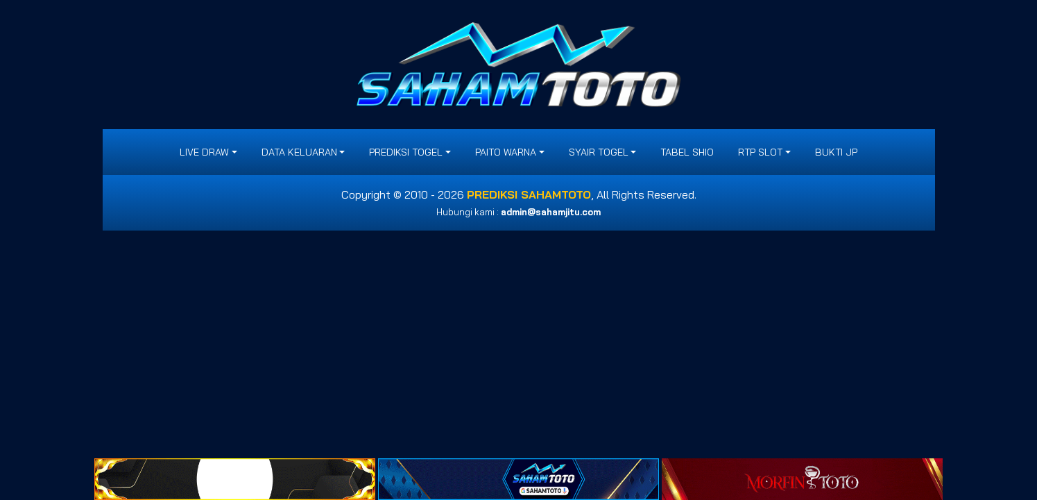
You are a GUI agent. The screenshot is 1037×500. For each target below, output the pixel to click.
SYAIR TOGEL (598, 152)
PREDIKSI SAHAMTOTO (529, 194)
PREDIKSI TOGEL (406, 152)
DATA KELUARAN (299, 152)
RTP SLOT (760, 152)
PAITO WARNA (505, 152)
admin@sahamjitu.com (551, 211)
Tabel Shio (687, 152)
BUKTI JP (836, 152)
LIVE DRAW (204, 152)
